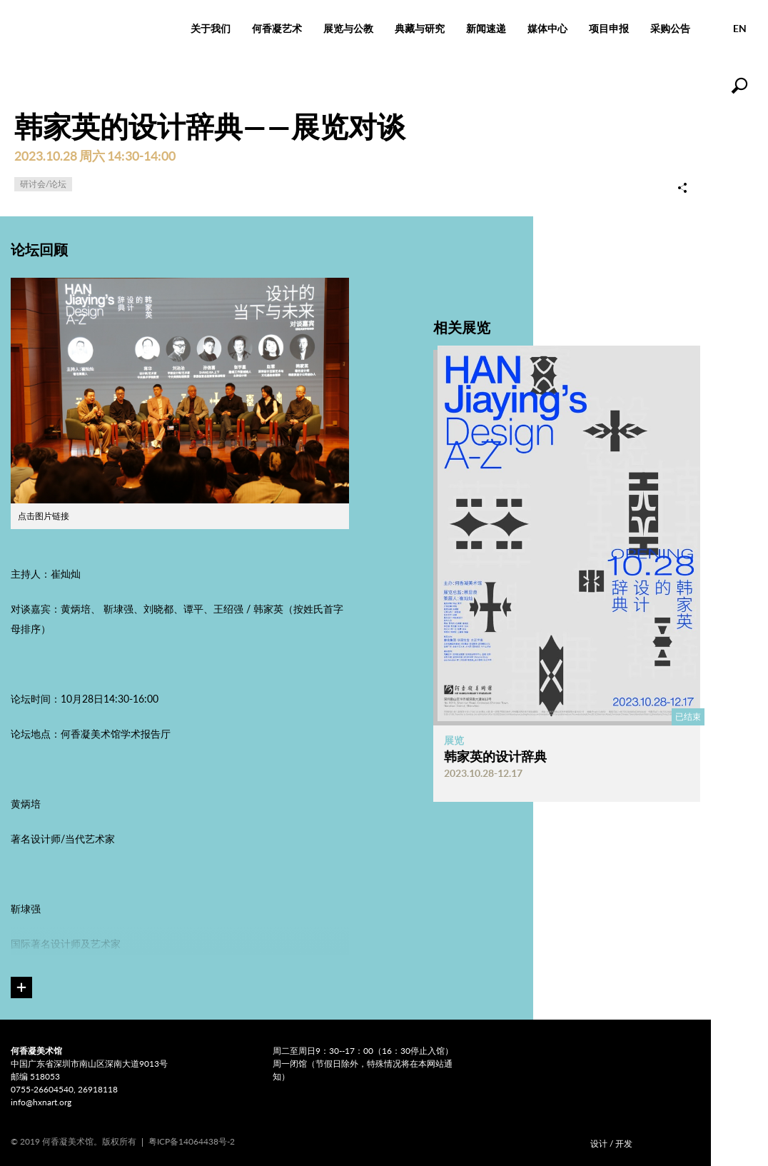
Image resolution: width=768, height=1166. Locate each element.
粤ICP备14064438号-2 (191, 1141)
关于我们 (211, 28)
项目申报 (609, 28)
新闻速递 (486, 28)
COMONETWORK (671, 1140)
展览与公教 (348, 28)
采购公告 (670, 28)
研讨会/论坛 (43, 184)
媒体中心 (547, 28)
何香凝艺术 (277, 28)
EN (740, 28)
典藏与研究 (420, 28)
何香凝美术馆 (90, 28)
